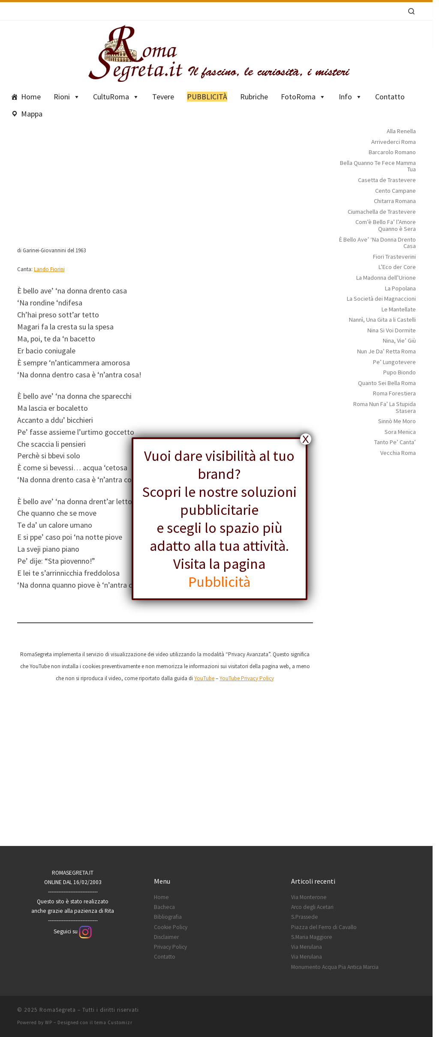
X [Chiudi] (305, 439)
